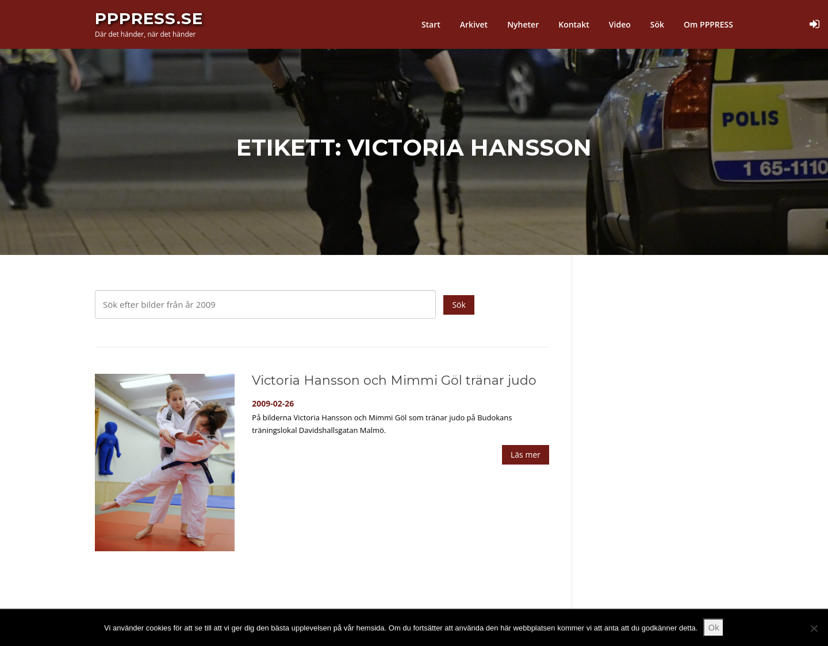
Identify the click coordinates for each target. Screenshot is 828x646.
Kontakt (573, 24)
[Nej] (813, 628)
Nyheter (523, 24)
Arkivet (474, 24)
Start (430, 24)
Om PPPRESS (708, 24)
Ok (713, 627)
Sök (657, 24)
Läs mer (525, 454)
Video (620, 24)
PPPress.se (149, 18)
